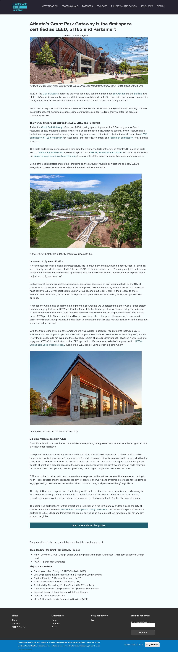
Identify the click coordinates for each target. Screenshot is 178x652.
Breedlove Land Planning (63, 155)
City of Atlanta (50, 93)
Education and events (124, 6)
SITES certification (52, 137)
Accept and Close (133, 644)
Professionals (70, 6)
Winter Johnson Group (51, 152)
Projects (102, 6)
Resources (147, 6)
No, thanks (152, 644)
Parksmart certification (121, 137)
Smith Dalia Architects (110, 152)
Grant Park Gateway (51, 127)
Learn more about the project (89, 525)
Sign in (160, 6)
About (15, 620)
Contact (55, 623)
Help (53, 620)
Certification (50, 6)
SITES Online (19, 627)
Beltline (138, 93)
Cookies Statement (25, 649)
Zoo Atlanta (119, 93)
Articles (16, 623)
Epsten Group (41, 155)
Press (54, 627)
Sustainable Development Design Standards (84, 509)
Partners (87, 6)
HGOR (93, 152)
